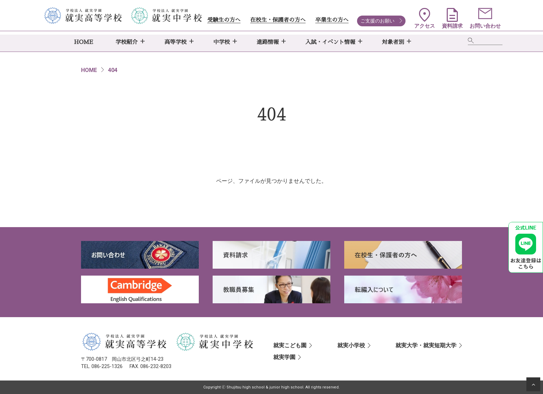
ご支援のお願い (377, 21)
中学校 (221, 42)
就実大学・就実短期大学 (425, 345)
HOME (83, 42)
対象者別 (393, 42)
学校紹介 (127, 42)
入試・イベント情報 (330, 42)
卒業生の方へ (331, 20)
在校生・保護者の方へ (277, 20)
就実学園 (284, 357)
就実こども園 (289, 345)
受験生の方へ (223, 20)
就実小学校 (351, 345)
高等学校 (175, 42)
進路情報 (268, 42)
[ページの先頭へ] (533, 384)
